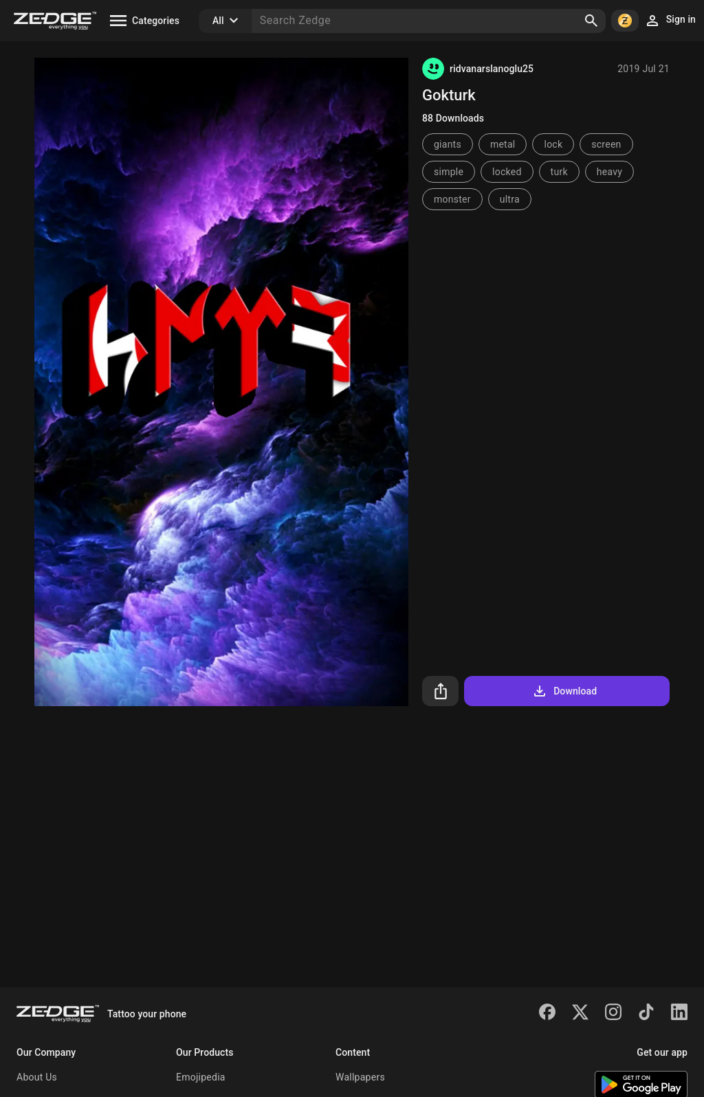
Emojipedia (201, 1077)
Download (564, 691)
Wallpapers (360, 1077)
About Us (36, 1077)
